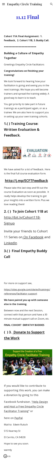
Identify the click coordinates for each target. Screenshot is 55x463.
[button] (3, 4)
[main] (27, 17)
